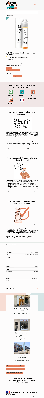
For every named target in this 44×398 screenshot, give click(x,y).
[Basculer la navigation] (37, 5)
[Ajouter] (11, 76)
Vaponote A (9, 68)
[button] (6, 78)
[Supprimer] (7, 76)
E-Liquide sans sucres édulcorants (13, 70)
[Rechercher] (37, 12)
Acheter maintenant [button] (27, 76)
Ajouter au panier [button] (17, 76)
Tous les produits (9, 15)
